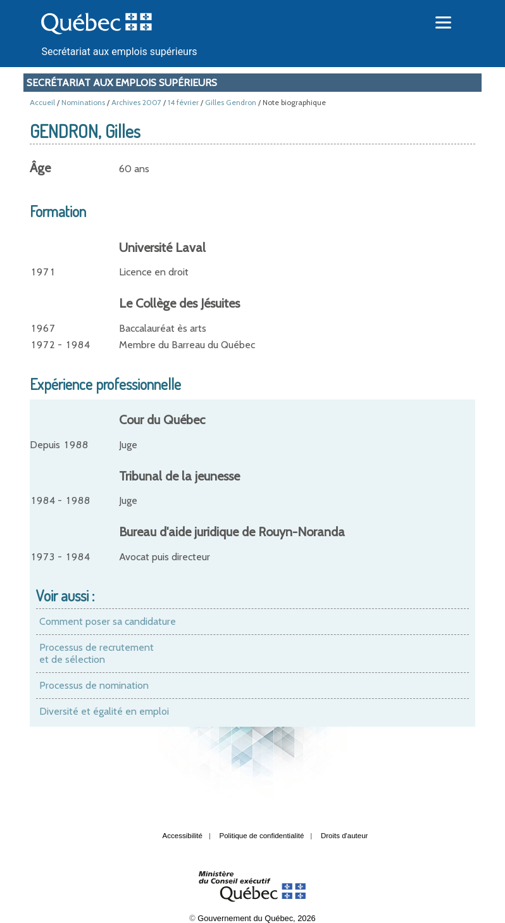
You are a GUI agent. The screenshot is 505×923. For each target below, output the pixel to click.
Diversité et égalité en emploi (104, 711)
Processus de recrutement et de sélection (96, 653)
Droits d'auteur (344, 835)
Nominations (83, 102)
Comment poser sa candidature (107, 621)
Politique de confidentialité (262, 835)
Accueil (42, 102)
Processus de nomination (94, 685)
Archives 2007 (136, 102)
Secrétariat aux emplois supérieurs (119, 52)
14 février (183, 102)
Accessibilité (183, 835)
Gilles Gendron (230, 102)
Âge (40, 167)
